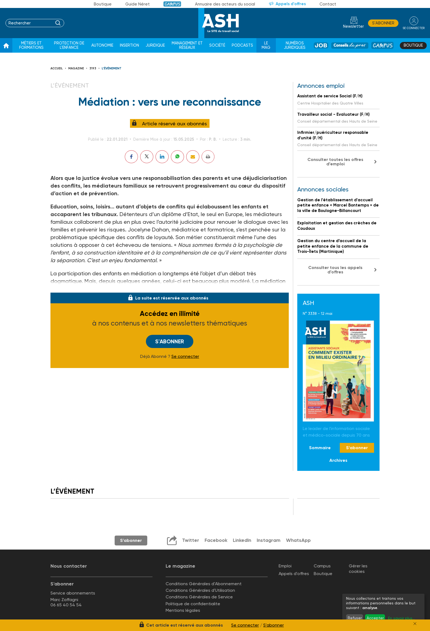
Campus (172, 4)
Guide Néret (137, 4)
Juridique (155, 45)
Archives (338, 460)
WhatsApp (298, 540)
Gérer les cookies (358, 568)
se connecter (413, 28)
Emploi (285, 565)
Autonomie (102, 45)
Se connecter (185, 356)
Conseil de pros (350, 45)
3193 (92, 68)
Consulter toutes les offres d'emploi (335, 161)
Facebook (215, 540)
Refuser (355, 618)
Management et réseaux (187, 45)
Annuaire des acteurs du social (225, 4)
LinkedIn (241, 540)
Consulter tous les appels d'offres (335, 270)
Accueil (56, 68)
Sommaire (320, 447)
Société (217, 45)
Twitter (189, 540)
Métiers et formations (31, 45)
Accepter (375, 618)
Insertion (129, 45)
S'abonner (383, 23)
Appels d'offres (291, 3)
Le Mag (266, 45)
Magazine (76, 68)
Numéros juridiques (294, 45)
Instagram (268, 540)
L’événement (111, 68)
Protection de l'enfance (69, 45)
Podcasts (242, 45)
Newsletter (353, 26)
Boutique (103, 4)
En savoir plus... (401, 618)
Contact (327, 4)
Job (321, 45)
